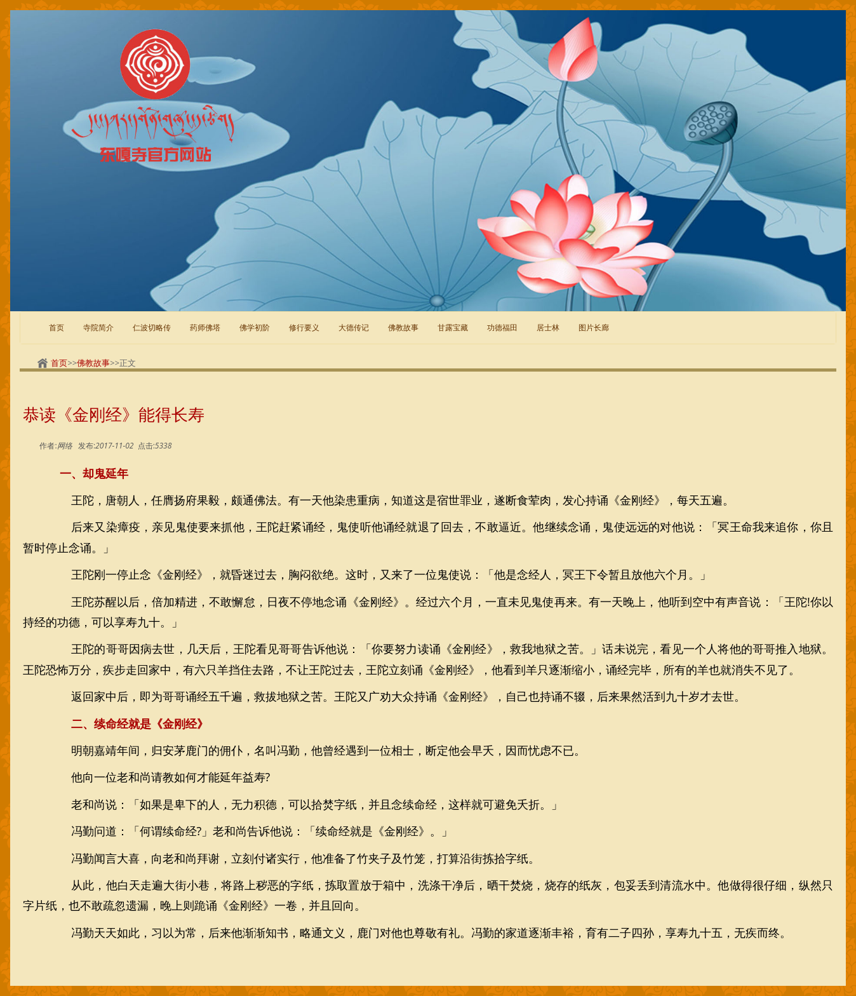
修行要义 (304, 327)
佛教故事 (403, 327)
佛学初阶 (254, 327)
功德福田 (502, 327)
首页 (56, 327)
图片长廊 (593, 327)
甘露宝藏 (453, 327)
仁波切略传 (152, 327)
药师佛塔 (205, 327)
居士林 (548, 327)
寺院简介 (98, 327)
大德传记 (353, 327)
